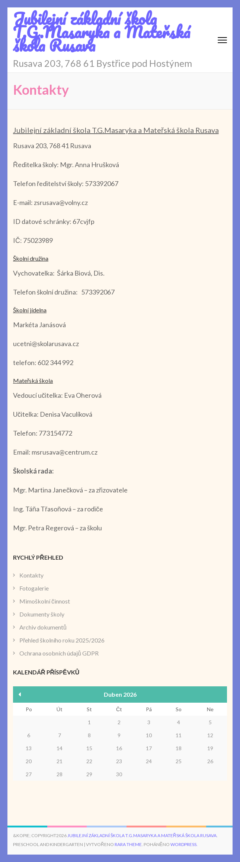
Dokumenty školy (41, 614)
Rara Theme (128, 844)
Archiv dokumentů (43, 627)
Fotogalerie (34, 588)
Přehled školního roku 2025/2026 (62, 640)
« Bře (20, 694)
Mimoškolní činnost (44, 601)
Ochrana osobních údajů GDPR (59, 653)
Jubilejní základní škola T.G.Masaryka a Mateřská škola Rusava (101, 32)
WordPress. (184, 844)
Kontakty (31, 575)
